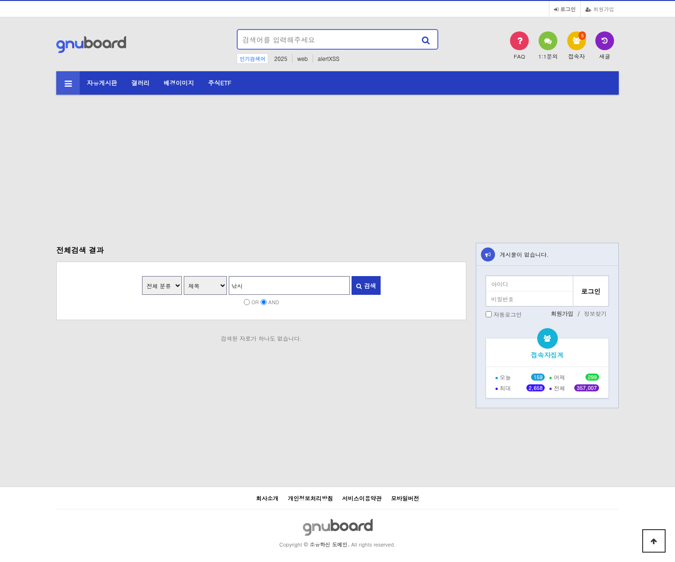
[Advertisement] (337, 163)
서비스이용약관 (362, 498)
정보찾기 (595, 313)
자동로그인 (508, 314)
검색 (366, 285)
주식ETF (220, 82)
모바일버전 (405, 498)
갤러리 (140, 82)
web (302, 58)
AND (273, 302)
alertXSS (329, 58)
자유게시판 (102, 82)
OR (255, 302)
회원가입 (599, 9)
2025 (280, 58)
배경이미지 (179, 82)
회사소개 (267, 498)
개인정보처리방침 (310, 498)
